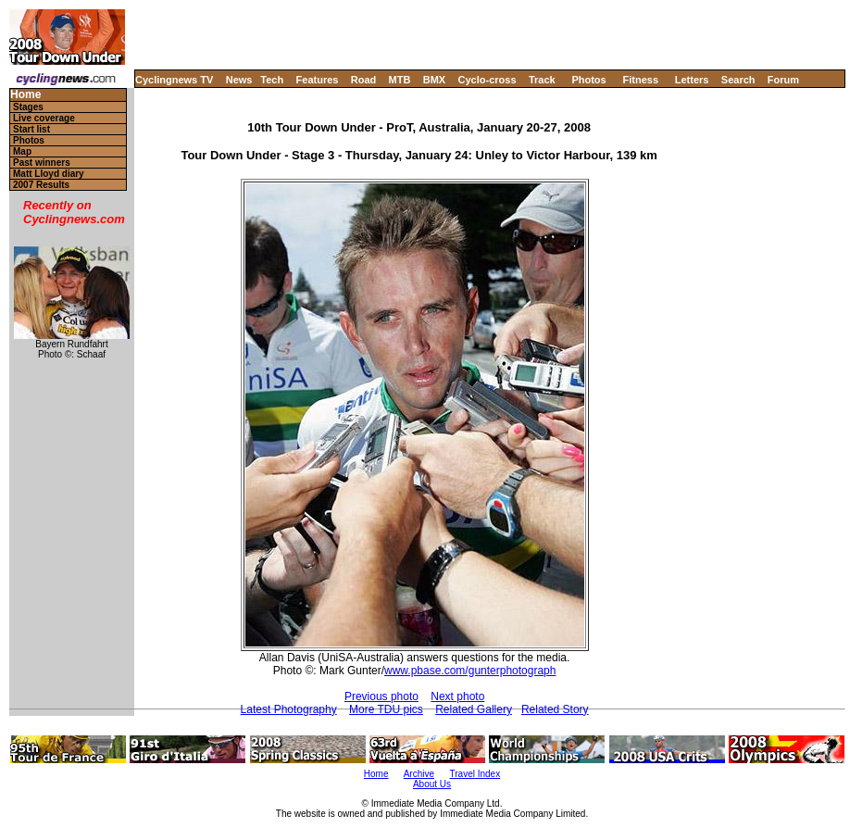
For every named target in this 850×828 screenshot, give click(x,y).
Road (364, 79)
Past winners (41, 162)
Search (738, 79)
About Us (432, 784)
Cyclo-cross (487, 79)
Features (317, 79)
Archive (419, 774)
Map (22, 151)
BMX (434, 79)
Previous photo (381, 696)
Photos (588, 79)
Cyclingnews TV (174, 79)
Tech (271, 79)
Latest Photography (289, 709)
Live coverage (44, 118)
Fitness (640, 79)
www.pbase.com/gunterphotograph (470, 670)
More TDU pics (386, 709)
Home (25, 95)
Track (542, 79)
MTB (400, 79)
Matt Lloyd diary (48, 174)
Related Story (555, 709)
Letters (692, 79)
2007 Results (41, 185)
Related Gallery (473, 709)
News (239, 79)
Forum (783, 79)
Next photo (457, 696)
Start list (31, 129)
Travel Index (475, 774)
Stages (28, 107)
